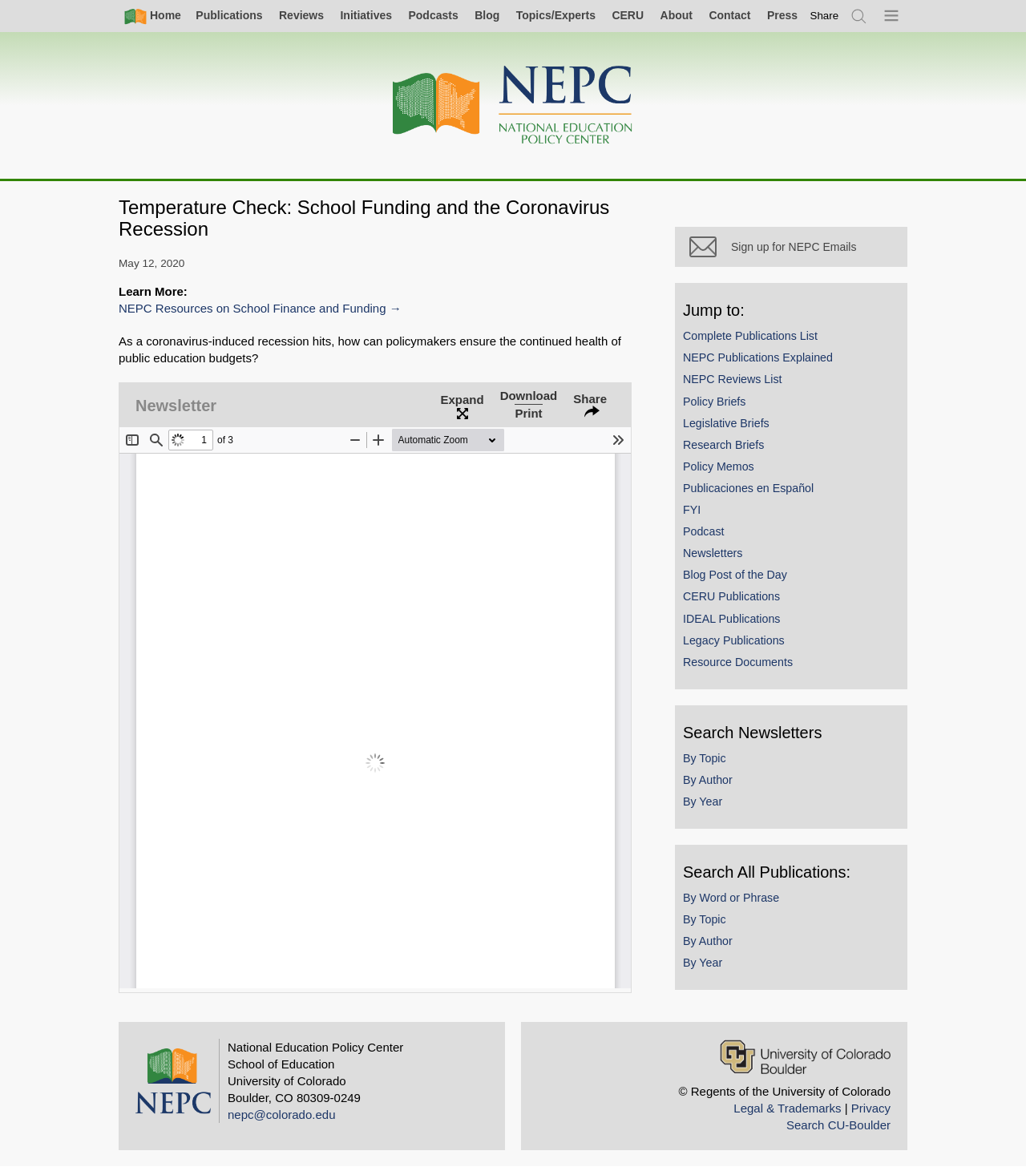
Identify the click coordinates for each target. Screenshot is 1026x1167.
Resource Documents (738, 662)
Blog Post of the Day (735, 574)
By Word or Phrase (731, 897)
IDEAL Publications (731, 618)
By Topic (704, 758)
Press (782, 15)
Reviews (301, 15)
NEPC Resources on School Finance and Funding (252, 308)
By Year (702, 801)
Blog (487, 15)
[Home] (513, 105)
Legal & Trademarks (787, 1108)
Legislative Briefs (726, 423)
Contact (729, 15)
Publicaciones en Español (748, 488)
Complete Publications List (750, 335)
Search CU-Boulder (838, 1125)
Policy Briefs (714, 401)
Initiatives (366, 15)
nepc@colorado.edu (282, 1114)
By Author (708, 779)
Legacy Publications (734, 640)
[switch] (824, 16)
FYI (692, 509)
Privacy (871, 1108)
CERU (628, 15)
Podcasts (433, 15)
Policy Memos (718, 466)
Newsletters (712, 553)
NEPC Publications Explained (758, 357)
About (676, 15)
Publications (229, 15)
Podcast (704, 531)
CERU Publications (731, 596)
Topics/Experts (556, 15)
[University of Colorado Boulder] (805, 1057)
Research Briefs (723, 444)
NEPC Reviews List (732, 379)
